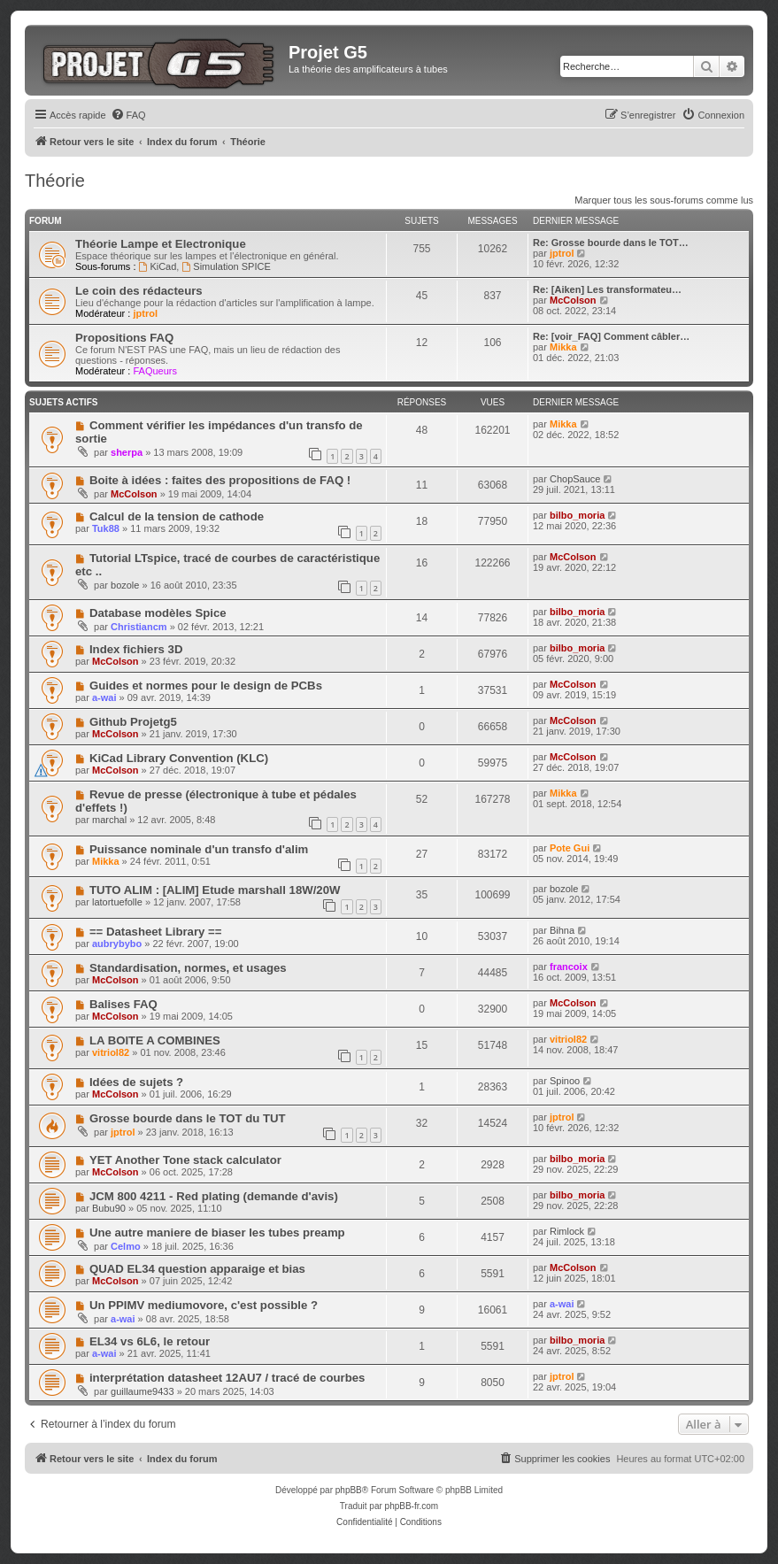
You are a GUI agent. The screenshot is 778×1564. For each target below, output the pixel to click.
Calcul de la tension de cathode (176, 516)
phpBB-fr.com (412, 1506)
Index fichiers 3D (136, 649)
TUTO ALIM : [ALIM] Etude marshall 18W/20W (215, 890)
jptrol (562, 253)
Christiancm (139, 626)
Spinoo (565, 1080)
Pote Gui (569, 848)
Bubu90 (109, 1208)
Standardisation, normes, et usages (188, 968)
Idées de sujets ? (136, 1082)
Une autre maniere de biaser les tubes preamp (217, 1232)
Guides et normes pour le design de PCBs (205, 685)
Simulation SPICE (225, 266)
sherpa (127, 452)
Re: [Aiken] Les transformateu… (607, 289)
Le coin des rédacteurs (139, 290)
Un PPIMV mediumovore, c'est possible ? (203, 1305)
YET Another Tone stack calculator (185, 1160)
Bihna (562, 930)
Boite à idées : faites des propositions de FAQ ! (219, 480)
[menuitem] (128, 115)
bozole (125, 585)
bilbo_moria (577, 515)
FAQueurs (155, 371)
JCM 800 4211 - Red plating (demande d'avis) (213, 1196)
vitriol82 (110, 1052)
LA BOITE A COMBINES (154, 1040)
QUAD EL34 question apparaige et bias (197, 1268)
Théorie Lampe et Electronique (160, 243)
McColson (573, 300)
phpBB (348, 1490)
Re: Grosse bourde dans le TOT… (611, 242)
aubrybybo (117, 943)
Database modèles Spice (158, 613)
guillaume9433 (142, 1391)
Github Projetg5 (133, 721)
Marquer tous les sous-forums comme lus (663, 200)
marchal (109, 819)
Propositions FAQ (124, 337)
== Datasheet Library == (155, 931)
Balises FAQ (123, 1004)
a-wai (104, 697)
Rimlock (567, 1231)
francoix (569, 966)
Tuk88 (105, 528)
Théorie (55, 180)
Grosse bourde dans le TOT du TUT (187, 1118)
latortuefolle (117, 902)
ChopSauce (575, 479)
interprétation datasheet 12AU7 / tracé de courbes (227, 1377)
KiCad (158, 266)
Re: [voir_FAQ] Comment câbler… (611, 336)
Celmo (126, 1246)
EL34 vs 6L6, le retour (149, 1341)
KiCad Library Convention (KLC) (178, 758)
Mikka (563, 347)
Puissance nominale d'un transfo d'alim (198, 849)
